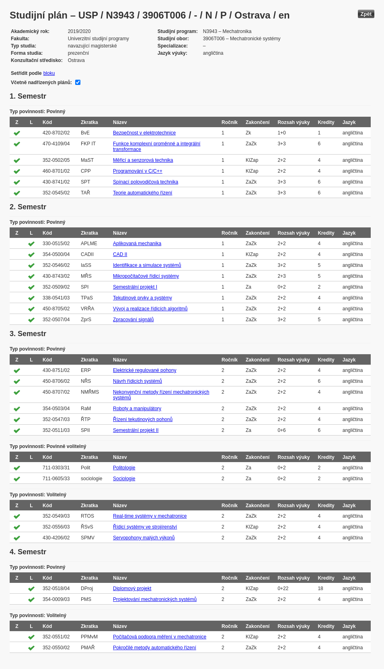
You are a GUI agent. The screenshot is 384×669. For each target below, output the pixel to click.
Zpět (366, 14)
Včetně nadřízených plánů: (41, 82)
